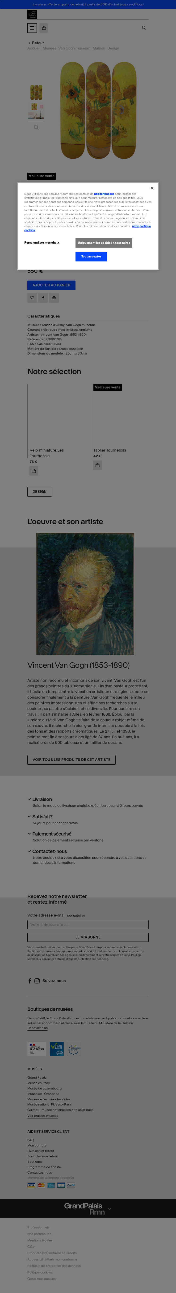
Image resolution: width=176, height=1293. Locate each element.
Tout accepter (91, 256)
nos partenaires (104, 193)
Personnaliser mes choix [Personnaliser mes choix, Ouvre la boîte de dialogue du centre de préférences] (41, 242)
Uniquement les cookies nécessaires (104, 242)
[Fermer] (152, 188)
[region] (88, 226)
